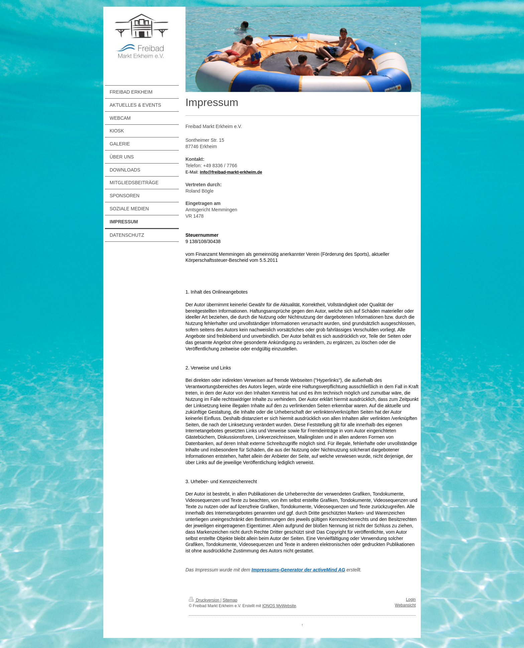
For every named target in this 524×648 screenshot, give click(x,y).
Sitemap (230, 600)
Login (411, 599)
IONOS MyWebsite (279, 606)
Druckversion (205, 600)
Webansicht (405, 605)
